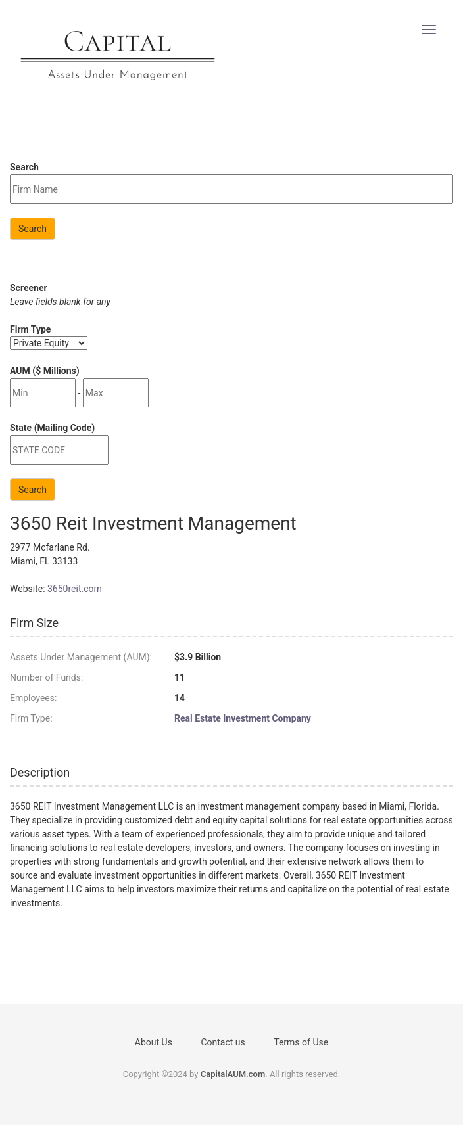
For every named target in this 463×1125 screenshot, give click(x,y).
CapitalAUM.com (233, 1074)
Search (32, 228)
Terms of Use (301, 1042)
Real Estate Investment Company (242, 718)
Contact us (223, 1042)
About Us (153, 1042)
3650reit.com (74, 589)
